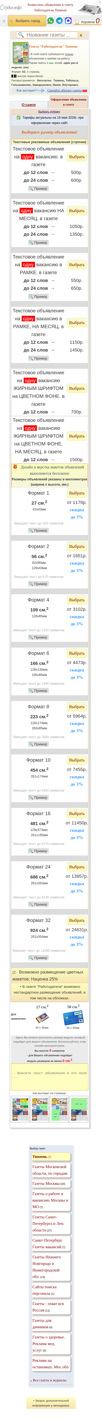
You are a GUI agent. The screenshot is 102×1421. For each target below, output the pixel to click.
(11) (48, 1312)
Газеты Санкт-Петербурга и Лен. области (48, 1229)
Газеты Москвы (46, 1188)
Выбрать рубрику (49, 111)
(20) (48, 1188)
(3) (48, 1349)
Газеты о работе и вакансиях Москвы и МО (50, 1205)
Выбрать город (27, 21)
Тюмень (39, 1162)
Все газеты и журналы (49, 1385)
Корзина (87, 22)
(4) (42, 1328)
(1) (44, 1295)
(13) (46, 1272)
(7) (50, 1205)
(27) (48, 1229)
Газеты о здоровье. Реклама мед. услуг (48, 1349)
